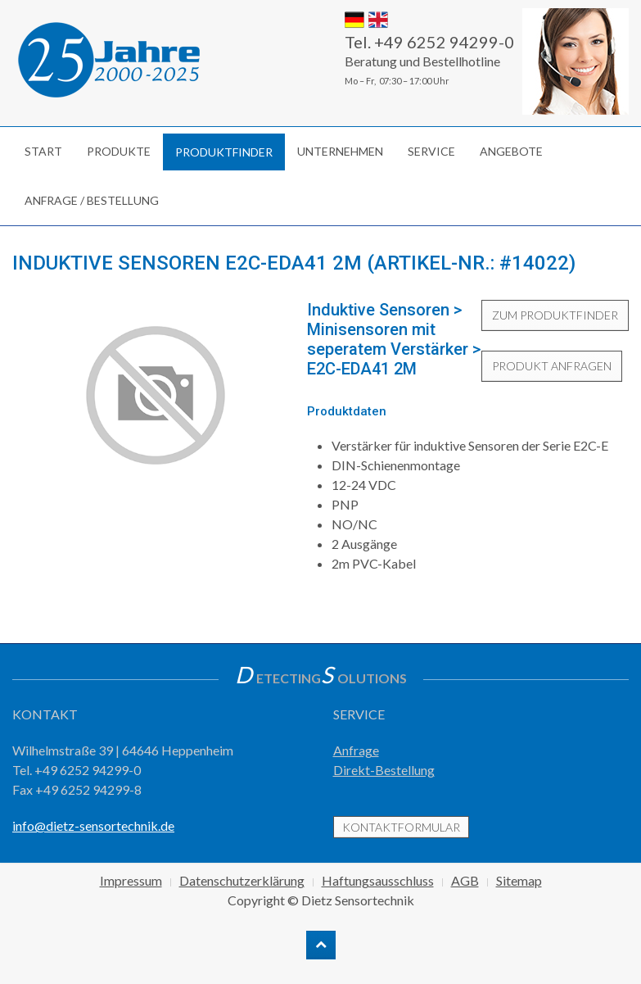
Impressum (131, 880)
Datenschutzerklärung (242, 880)
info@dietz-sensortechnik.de (93, 825)
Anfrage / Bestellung (92, 200)
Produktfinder (224, 152)
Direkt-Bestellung (384, 770)
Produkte (119, 151)
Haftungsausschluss (378, 880)
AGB (465, 880)
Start (43, 151)
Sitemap (519, 880)
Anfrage (356, 750)
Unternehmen (340, 151)
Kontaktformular (401, 827)
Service (431, 151)
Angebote (511, 151)
